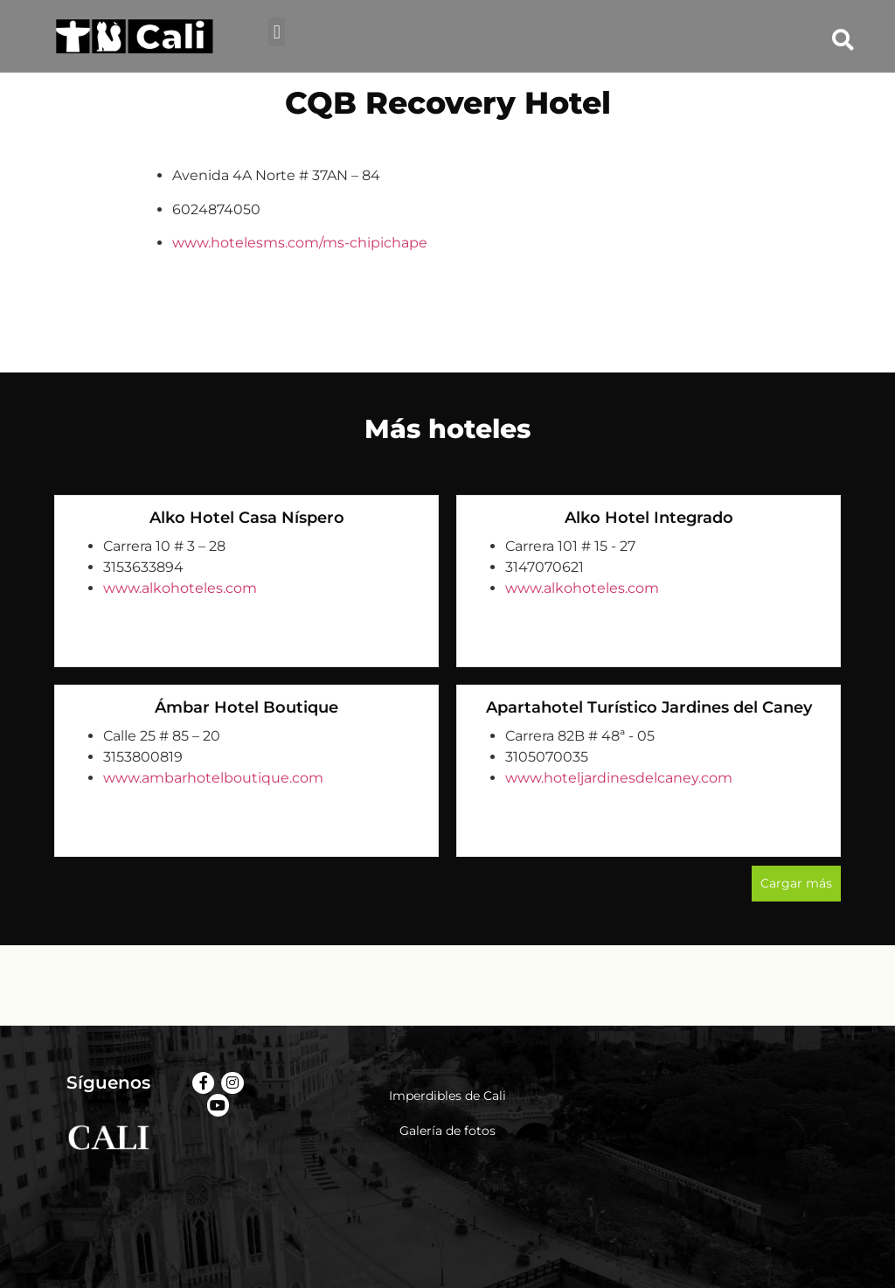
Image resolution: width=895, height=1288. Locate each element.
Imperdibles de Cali (447, 1096)
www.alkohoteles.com (180, 588)
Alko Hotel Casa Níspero (246, 517)
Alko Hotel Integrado (649, 517)
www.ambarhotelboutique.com (213, 777)
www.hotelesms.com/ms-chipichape (299, 242)
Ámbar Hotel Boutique (246, 707)
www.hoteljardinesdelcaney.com (618, 777)
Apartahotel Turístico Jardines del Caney (649, 707)
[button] (276, 31)
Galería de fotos (447, 1130)
